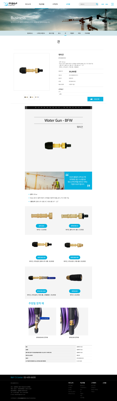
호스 (59, 33)
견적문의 (93, 387)
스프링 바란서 (41, 33)
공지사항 (93, 385)
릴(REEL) (30, 33)
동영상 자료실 (94, 389)
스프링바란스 (83, 387)
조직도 (70, 389)
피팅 (79, 33)
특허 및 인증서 (71, 391)
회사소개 (28, 4)
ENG (107, 4)
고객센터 (55, 4)
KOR (103, 4)
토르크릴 (51, 33)
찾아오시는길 (71, 393)
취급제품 (41, 4)
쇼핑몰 (68, 4)
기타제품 (87, 33)
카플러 (72, 33)
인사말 (70, 387)
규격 (59, 91)
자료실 (92, 391)
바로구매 (96, 99)
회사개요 (70, 385)
